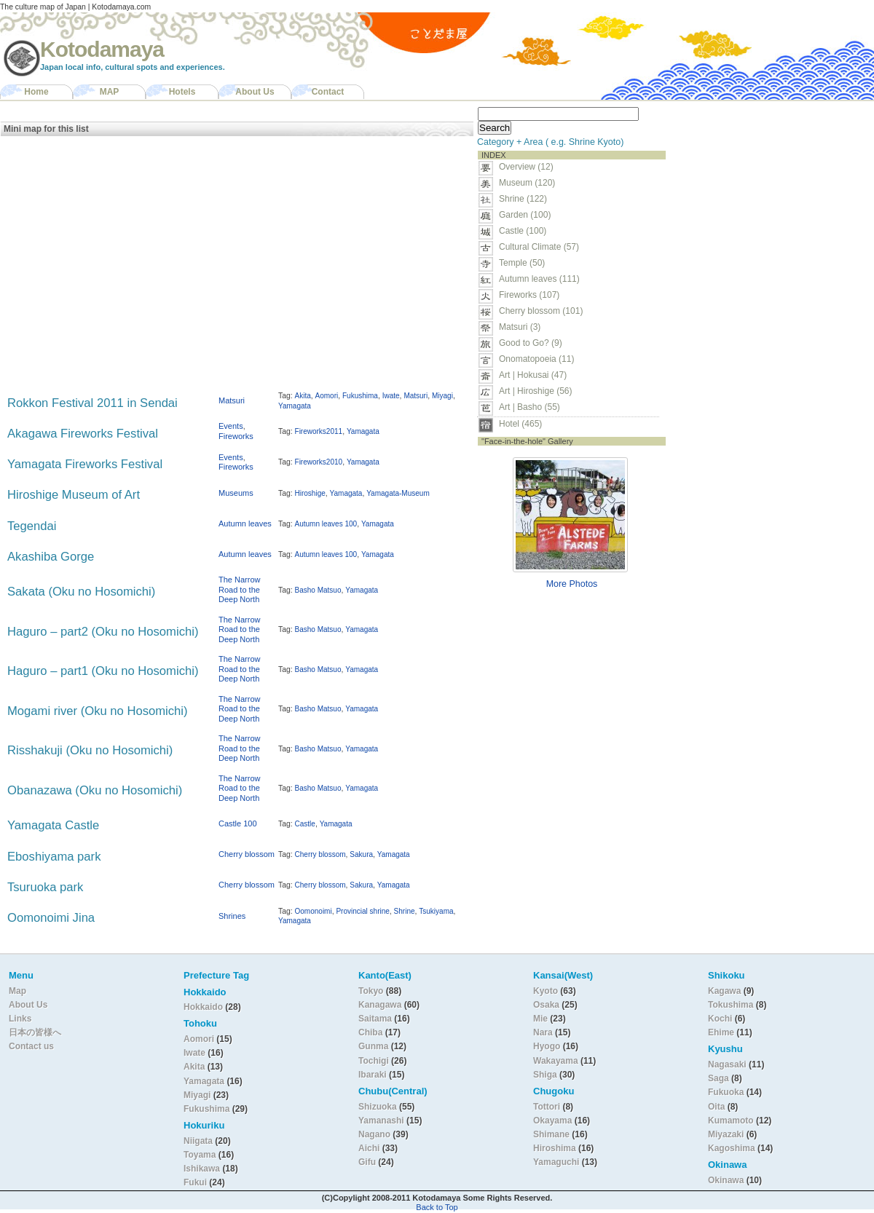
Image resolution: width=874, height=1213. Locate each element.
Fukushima (360, 396)
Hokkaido (203, 1007)
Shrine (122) (523, 199)
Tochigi (374, 1061)
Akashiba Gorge (50, 557)
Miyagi (442, 396)
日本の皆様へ (35, 1032)
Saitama (375, 1019)
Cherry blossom (247, 854)
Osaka (546, 1005)
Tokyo (372, 991)
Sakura (361, 854)
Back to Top (436, 1207)
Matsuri (232, 400)
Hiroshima (554, 1148)
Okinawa (726, 1180)
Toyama (200, 1155)
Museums (236, 493)
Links (20, 1019)
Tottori (546, 1107)
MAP (109, 92)
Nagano (375, 1134)
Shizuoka (377, 1107)
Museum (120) (531, 183)
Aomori (327, 396)
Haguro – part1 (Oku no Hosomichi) (102, 671)
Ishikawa (203, 1168)
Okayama (552, 1120)
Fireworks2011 (319, 431)
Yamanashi (382, 1120)
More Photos (572, 584)
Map (17, 991)
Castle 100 (238, 823)
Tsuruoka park (45, 887)
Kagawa (724, 991)
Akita (303, 396)
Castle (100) (522, 231)
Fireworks (236, 436)
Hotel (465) (520, 424)
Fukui (196, 1182)
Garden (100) (525, 215)
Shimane (551, 1134)
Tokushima (730, 1005)
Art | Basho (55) (529, 407)
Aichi (368, 1148)
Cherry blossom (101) (541, 311)
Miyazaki (726, 1134)
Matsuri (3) (519, 327)
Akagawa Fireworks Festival (82, 433)
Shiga (545, 1075)
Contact (328, 92)
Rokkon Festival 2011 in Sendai (92, 403)
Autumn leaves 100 (326, 524)
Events (231, 426)
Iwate (391, 396)
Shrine (404, 911)
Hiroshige (310, 493)
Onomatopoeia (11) (536, 359)
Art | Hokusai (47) (533, 375)
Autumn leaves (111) (539, 279)
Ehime (721, 1032)
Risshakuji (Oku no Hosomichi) (90, 750)
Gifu (367, 1162)
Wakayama (555, 1061)
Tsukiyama (436, 911)
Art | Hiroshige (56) (535, 391)
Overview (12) (526, 167)
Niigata (198, 1141)
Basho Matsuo (318, 590)
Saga (718, 1078)
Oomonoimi (313, 911)
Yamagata (294, 406)
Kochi (720, 1019)
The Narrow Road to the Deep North (239, 589)
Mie (540, 1019)
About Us (254, 92)
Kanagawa (379, 1005)
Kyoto (545, 991)
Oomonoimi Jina (51, 918)
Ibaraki (372, 1075)
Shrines (232, 916)
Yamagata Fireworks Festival (84, 464)
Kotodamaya (102, 49)
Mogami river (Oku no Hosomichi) (97, 711)
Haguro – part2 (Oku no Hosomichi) (102, 632)
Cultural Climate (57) (539, 247)
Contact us (31, 1046)
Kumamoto (731, 1120)
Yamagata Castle (53, 825)
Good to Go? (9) (530, 343)
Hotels (182, 92)
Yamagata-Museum (398, 493)
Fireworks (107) (529, 295)
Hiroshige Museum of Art (73, 495)
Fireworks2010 (319, 462)
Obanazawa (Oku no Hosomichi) (94, 790)
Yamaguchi (556, 1162)
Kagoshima (731, 1148)
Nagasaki (727, 1064)
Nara (544, 1032)
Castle (305, 824)
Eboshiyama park (54, 857)
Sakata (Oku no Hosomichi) (81, 591)
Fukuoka (726, 1092)
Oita (716, 1107)
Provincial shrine (362, 911)
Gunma (373, 1046)
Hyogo (546, 1046)
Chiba (370, 1032)
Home (36, 92)
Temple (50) (522, 263)
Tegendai (31, 526)
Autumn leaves (245, 523)
